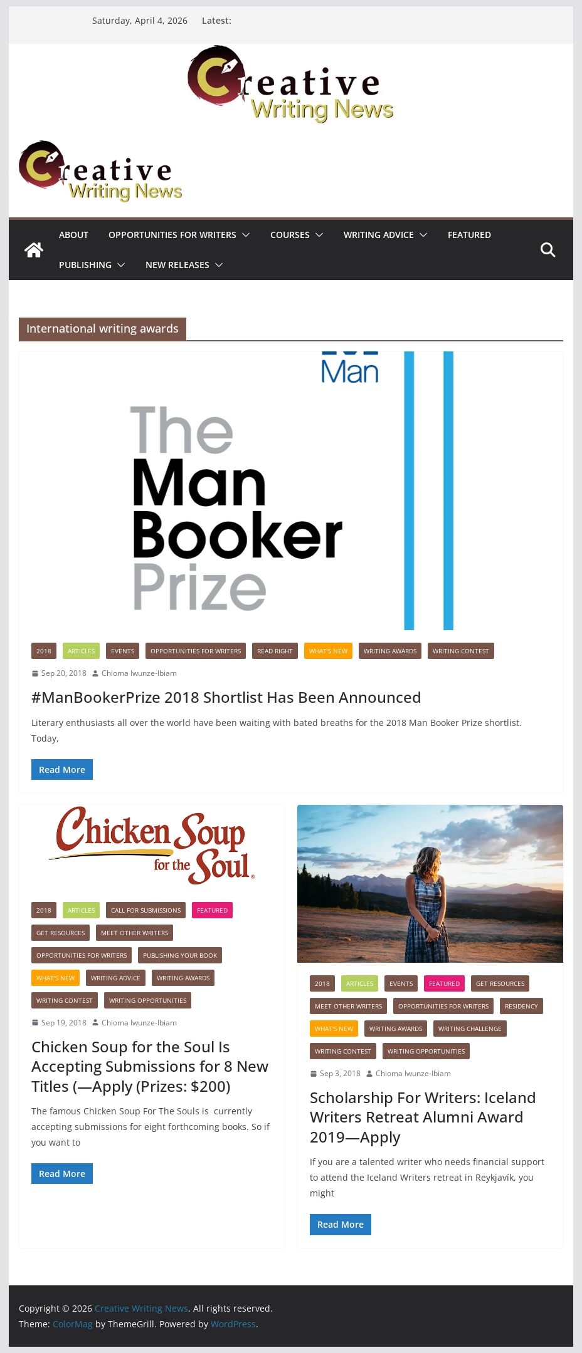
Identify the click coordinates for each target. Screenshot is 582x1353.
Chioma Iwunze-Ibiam (139, 673)
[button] (243, 235)
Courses (290, 235)
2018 (43, 650)
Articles (81, 650)
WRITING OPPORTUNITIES (147, 1000)
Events (122, 650)
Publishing (85, 265)
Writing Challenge (470, 1028)
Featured (469, 235)
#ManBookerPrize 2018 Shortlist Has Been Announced (226, 697)
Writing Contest (461, 650)
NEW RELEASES (177, 265)
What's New (328, 650)
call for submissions (146, 910)
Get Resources (60, 932)
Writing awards (390, 650)
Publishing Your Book (180, 955)
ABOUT (73, 235)
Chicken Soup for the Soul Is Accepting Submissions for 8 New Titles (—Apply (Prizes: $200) (149, 1066)
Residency (521, 1006)
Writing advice (379, 235)
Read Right (275, 650)
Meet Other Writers (134, 932)
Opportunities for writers (172, 235)
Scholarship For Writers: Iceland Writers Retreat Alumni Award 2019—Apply (423, 1116)
